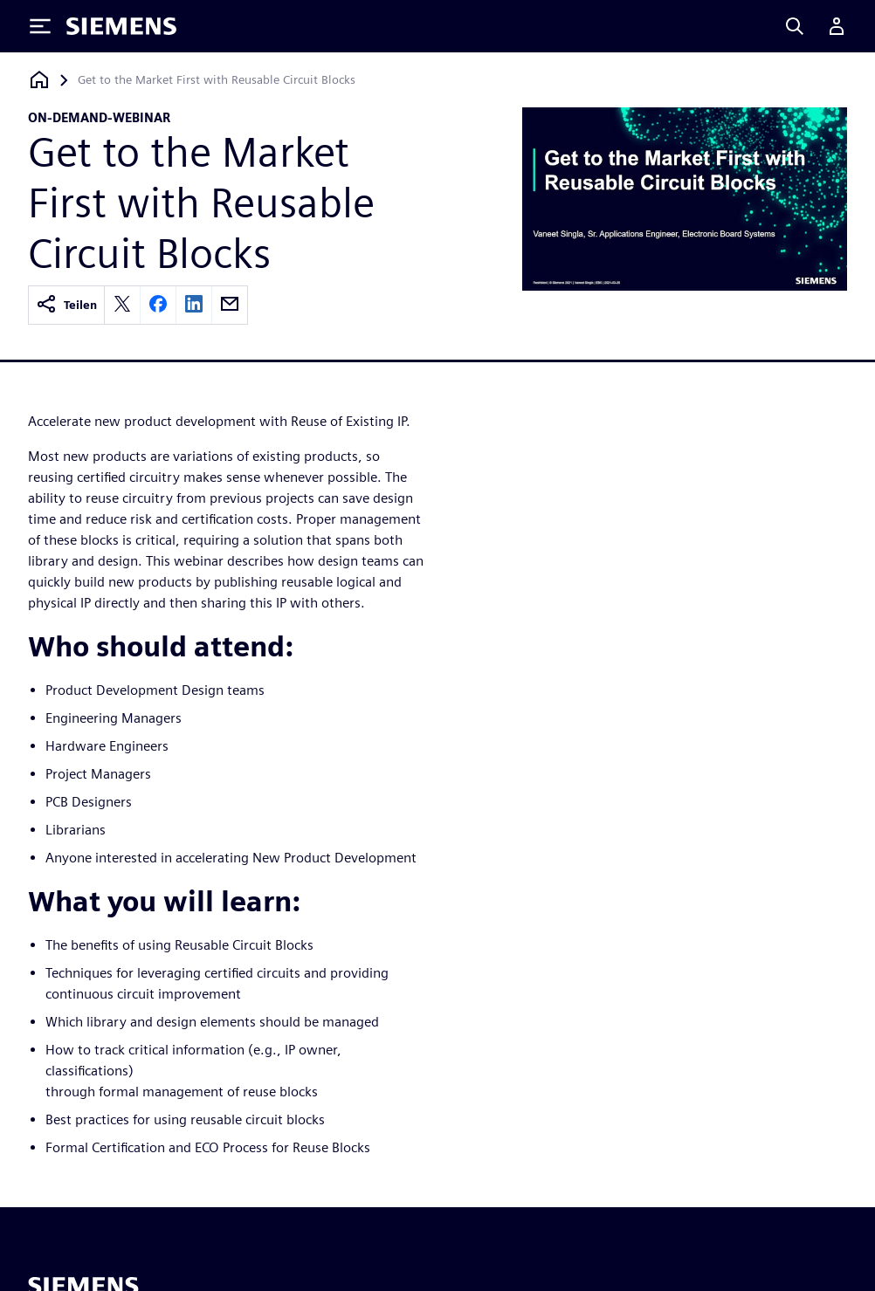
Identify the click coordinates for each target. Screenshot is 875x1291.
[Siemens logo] (121, 26)
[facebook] (158, 305)
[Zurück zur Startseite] (39, 80)
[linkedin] (193, 305)
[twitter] (122, 305)
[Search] (794, 26)
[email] (229, 305)
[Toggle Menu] (40, 26)
